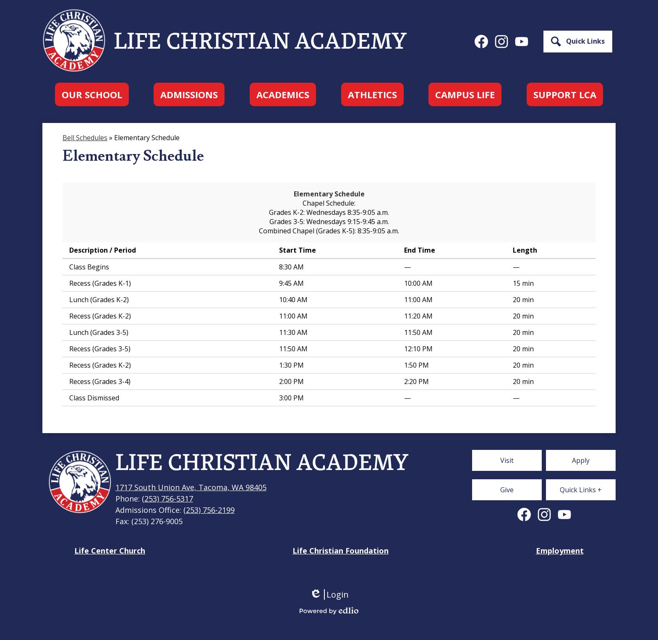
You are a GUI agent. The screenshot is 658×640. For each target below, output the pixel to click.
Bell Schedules (85, 137)
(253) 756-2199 (209, 510)
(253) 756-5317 (167, 499)
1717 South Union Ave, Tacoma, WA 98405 (190, 487)
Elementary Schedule (329, 194)
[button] (92, 94)
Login (329, 594)
